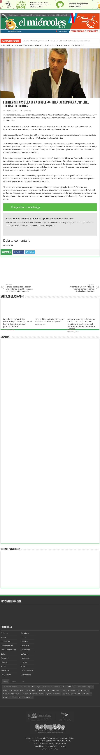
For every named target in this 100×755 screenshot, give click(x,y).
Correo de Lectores (8, 650)
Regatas (48, 694)
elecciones (56, 694)
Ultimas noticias (27, 671)
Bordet (79, 690)
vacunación (82, 687)
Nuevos (14, 682)
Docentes (33, 694)
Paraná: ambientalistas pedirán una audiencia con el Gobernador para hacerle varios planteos (20, 288)
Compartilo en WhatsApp (25, 207)
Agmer (39, 687)
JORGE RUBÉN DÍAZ (69, 687)
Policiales (24, 662)
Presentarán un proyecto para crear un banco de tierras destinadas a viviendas (80, 288)
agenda (90, 687)
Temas (5, 682)
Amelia (3, 637)
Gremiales (25, 633)
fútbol (41, 694)
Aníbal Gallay (18, 690)
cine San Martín (27, 697)
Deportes (4, 658)
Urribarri (6, 694)
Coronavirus (47, 687)
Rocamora (57, 687)
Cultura (3, 654)
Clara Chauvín (15, 694)
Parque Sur (41, 690)
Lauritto (25, 694)
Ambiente (4, 633)
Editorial (4, 662)
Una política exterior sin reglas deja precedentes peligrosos (49, 320)
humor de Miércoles (68, 690)
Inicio (3, 45)
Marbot (86, 690)
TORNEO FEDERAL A (69, 694)
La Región (25, 654)
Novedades (25, 658)
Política (10, 45)
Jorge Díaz (55, 690)
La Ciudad (25, 646)
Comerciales (5, 641)
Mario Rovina (7, 690)
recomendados (30, 690)
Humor (23, 637)
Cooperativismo (7, 646)
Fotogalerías (6, 675)
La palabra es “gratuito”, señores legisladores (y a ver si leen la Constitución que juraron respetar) (56, 41)
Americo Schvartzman (10, 687)
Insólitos (24, 641)
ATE (49, 690)
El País (3, 666)
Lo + (22, 682)
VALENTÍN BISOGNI (84, 694)
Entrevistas (5, 671)
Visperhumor (26, 675)
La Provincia (25, 650)
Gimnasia (23, 687)
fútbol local (16, 697)
